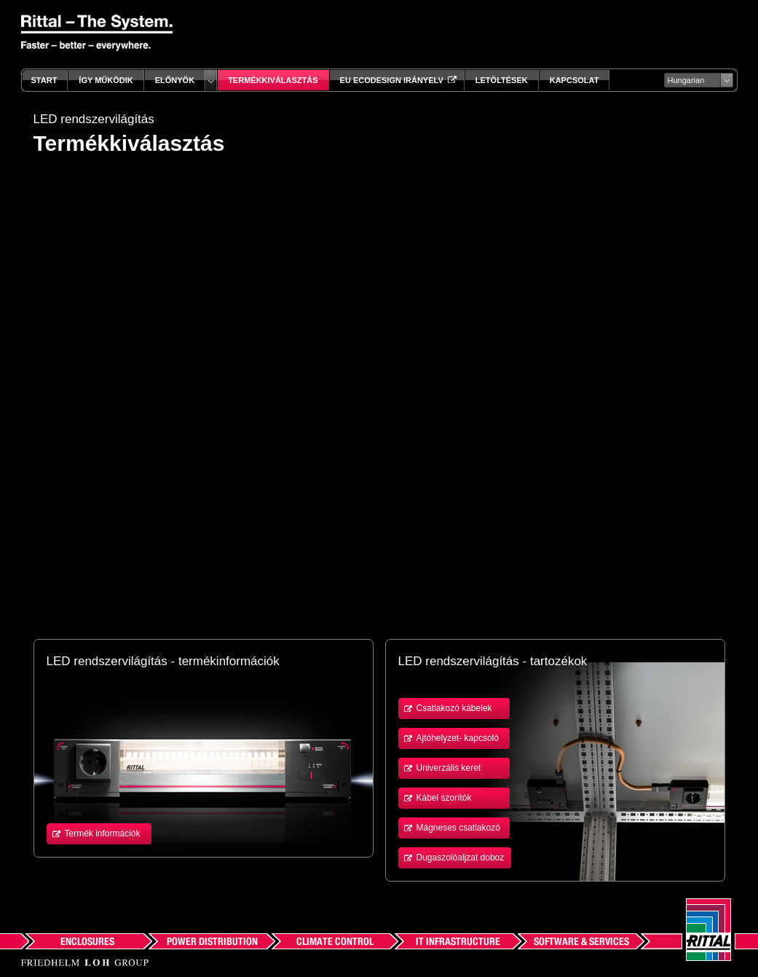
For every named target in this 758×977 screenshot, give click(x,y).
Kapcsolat (574, 80)
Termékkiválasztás (272, 80)
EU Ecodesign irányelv (397, 80)
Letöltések (501, 80)
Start (44, 80)
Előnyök (174, 80)
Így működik (106, 80)
